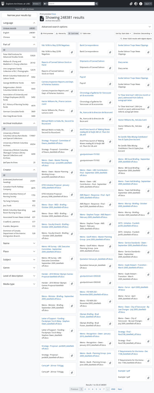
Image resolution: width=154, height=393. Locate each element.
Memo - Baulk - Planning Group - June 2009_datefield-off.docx (95, 354)
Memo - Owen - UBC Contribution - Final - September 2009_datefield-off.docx (94, 173)
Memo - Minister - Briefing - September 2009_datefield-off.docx (58, 297)
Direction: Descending (142, 33)
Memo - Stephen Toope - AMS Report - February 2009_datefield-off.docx (96, 215)
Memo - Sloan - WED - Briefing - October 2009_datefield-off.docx (55, 205)
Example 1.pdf (124, 371)
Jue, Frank (19, 206)
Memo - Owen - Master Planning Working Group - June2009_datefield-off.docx (57, 163)
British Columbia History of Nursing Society (19, 195)
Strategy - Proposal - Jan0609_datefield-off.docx (58, 347)
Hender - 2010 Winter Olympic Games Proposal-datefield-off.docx (57, 275)
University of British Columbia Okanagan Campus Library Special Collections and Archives (19, 154)
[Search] (71, 3)
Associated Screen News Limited (19, 218)
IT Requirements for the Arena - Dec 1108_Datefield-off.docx (133, 352)
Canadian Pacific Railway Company (19, 188)
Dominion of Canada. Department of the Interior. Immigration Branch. (19, 233)
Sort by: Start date (123, 33)
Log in (147, 4)
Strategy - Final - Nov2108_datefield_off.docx (129, 333)
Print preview (47, 33)
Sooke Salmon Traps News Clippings (133, 45)
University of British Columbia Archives (19, 144)
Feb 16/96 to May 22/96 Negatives (55, 45)
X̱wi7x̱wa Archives (19, 163)
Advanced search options (54, 26)
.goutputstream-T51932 (90, 154)
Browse (36, 4)
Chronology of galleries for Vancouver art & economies (95, 94)
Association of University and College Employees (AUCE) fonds (19, 97)
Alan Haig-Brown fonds (19, 116)
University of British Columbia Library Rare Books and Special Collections (19, 136)
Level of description (13, 275)
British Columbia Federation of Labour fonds (19, 77)
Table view (85, 33)
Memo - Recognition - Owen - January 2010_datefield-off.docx (95, 335)
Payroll (83, 77)
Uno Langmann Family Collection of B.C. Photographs (19, 69)
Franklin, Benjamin (19, 227)
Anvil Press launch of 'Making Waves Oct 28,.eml (95, 132)
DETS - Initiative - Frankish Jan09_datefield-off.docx (128, 224)
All (4, 50)
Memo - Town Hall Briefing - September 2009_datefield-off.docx (134, 182)
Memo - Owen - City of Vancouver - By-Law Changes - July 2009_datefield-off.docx (134, 309)
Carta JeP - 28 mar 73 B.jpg (52, 365)
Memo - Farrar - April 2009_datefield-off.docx (133, 288)
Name (6, 243)
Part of (6, 44)
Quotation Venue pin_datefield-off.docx (96, 259)
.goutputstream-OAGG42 (90, 276)
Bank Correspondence (89, 45)
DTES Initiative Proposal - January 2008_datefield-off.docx (55, 186)
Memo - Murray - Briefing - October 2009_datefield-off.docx (132, 204)
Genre (6, 267)
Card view (73, 33)
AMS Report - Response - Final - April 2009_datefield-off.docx (95, 196)
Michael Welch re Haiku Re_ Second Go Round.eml (58, 122)
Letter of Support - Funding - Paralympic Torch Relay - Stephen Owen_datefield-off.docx (55, 321)
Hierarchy (61, 33)
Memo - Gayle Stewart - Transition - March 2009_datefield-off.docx (132, 266)
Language (8, 22)
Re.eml (133, 138)
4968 (113, 389)
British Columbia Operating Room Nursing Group (19, 211)
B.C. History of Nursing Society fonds (19, 105)
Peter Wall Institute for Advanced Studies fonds (19, 55)
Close (53, 14)
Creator (7, 169)
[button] (131, 3)
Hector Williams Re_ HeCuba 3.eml (132, 120)
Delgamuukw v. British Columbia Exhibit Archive (19, 88)
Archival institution (12, 123)
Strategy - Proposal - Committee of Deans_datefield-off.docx (56, 141)
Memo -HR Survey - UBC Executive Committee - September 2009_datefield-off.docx (56, 249)
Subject (7, 259)
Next (120, 389)
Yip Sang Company (19, 201)
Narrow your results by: (19, 15)
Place (6, 251)
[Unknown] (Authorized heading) (19, 180)
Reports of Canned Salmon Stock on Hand (57, 63)
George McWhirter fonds (19, 83)
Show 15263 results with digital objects (136, 39)
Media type (8, 283)
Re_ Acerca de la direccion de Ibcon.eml (96, 112)
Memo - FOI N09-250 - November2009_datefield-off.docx (94, 293)
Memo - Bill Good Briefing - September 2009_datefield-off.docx (134, 160)
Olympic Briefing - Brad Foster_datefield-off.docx (90, 315)
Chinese (19, 37)
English (19, 33)
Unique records (19, 28)
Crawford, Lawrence (19, 222)
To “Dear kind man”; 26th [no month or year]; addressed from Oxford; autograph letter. (134, 97)
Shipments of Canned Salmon (92, 61)
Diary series (123, 62)
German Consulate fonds (19, 112)
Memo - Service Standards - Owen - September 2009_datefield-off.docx (132, 244)
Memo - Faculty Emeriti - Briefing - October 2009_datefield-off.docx (55, 225)
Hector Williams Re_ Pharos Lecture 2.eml (56, 102)
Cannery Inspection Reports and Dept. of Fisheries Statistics (57, 83)
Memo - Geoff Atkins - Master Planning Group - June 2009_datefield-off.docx (96, 238)
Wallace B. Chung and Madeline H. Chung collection (19, 62)
